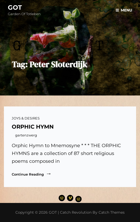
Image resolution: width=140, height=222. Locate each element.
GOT (15, 7)
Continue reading (32, 174)
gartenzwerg (26, 135)
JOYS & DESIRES (26, 118)
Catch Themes (112, 212)
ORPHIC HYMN (33, 126)
